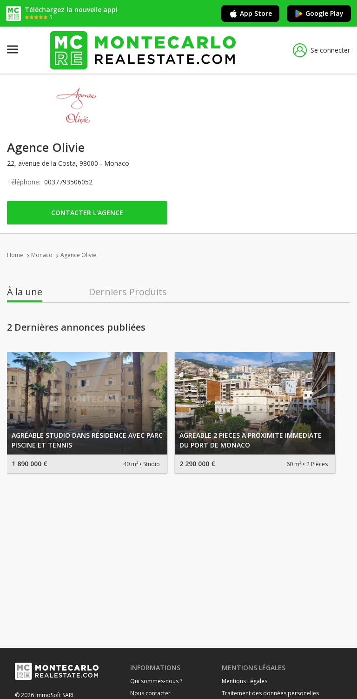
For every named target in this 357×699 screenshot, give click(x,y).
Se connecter (321, 50)
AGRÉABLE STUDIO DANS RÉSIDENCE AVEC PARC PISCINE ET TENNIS (87, 440)
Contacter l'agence (87, 212)
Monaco (42, 255)
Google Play (319, 13)
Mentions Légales (244, 681)
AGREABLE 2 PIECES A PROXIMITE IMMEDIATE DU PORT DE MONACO (250, 440)
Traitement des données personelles (270, 693)
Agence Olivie (78, 255)
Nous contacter (150, 693)
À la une (24, 292)
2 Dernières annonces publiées (76, 327)
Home (15, 255)
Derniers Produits (128, 292)
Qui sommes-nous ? (156, 681)
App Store (250, 13)
